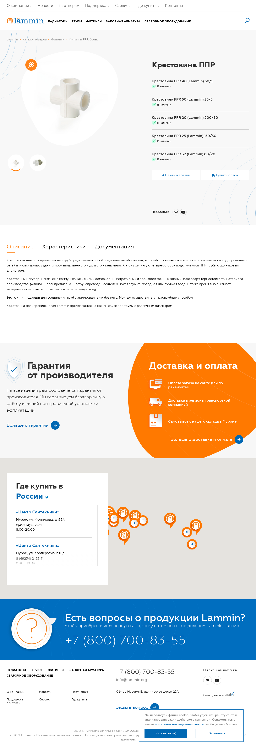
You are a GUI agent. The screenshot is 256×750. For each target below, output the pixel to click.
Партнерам (69, 5)
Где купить (147, 5)
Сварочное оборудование (168, 21)
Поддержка (96, 5)
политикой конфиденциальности (179, 724)
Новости (45, 5)
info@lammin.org (131, 680)
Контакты (174, 5)
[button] (170, 521)
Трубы (77, 21)
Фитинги (94, 21)
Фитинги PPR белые (83, 39)
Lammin (12, 39)
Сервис (121, 5)
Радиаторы (57, 21)
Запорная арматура (123, 21)
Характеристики (64, 246)
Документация (114, 246)
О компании (18, 5)
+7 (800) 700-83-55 (145, 672)
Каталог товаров (35, 39)
